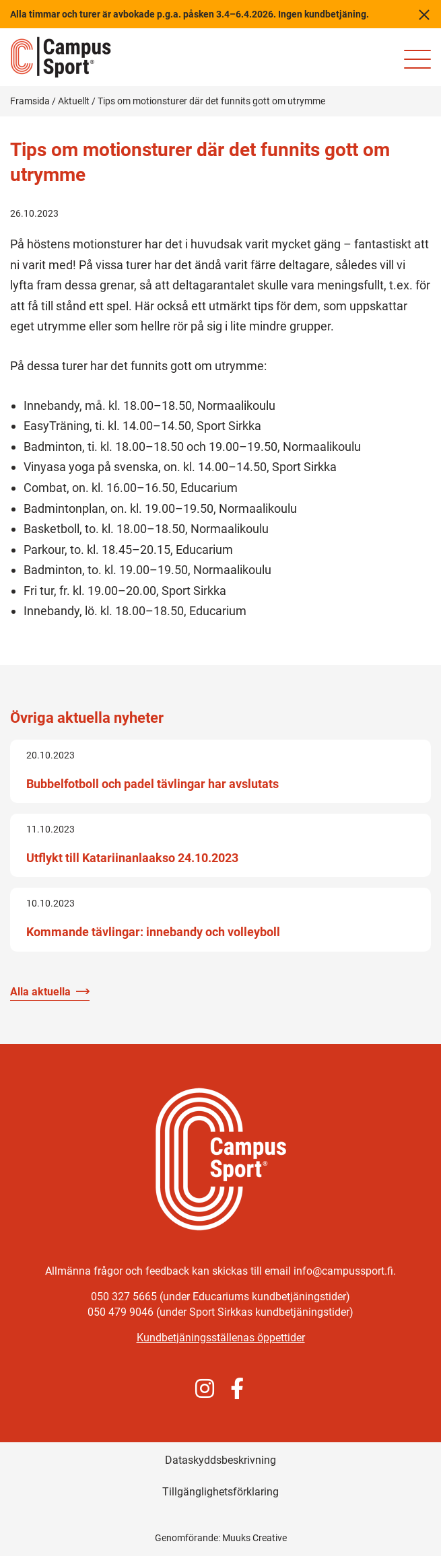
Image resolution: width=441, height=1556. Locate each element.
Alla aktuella (40, 991)
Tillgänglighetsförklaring (220, 1491)
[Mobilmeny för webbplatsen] (417, 59)
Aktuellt (74, 101)
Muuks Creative (254, 1537)
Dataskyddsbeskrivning (220, 1460)
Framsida (30, 101)
